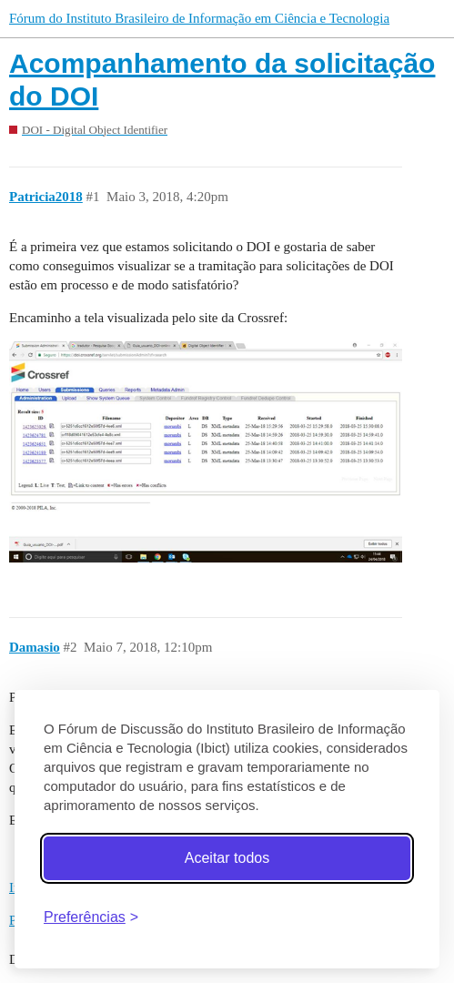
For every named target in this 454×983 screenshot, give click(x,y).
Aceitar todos (227, 858)
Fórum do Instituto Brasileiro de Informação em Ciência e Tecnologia (199, 18)
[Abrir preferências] (91, 917)
